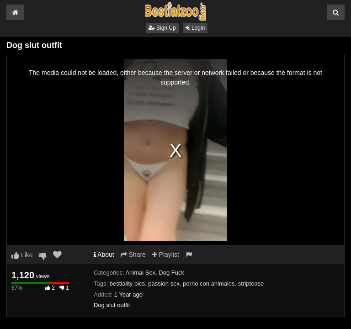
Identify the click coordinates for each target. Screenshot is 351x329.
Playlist (165, 254)
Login (195, 28)
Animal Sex (140, 272)
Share (133, 254)
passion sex (164, 283)
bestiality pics (127, 283)
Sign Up (162, 28)
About (104, 254)
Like (22, 255)
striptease (251, 283)
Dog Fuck (171, 272)
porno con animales (208, 283)
